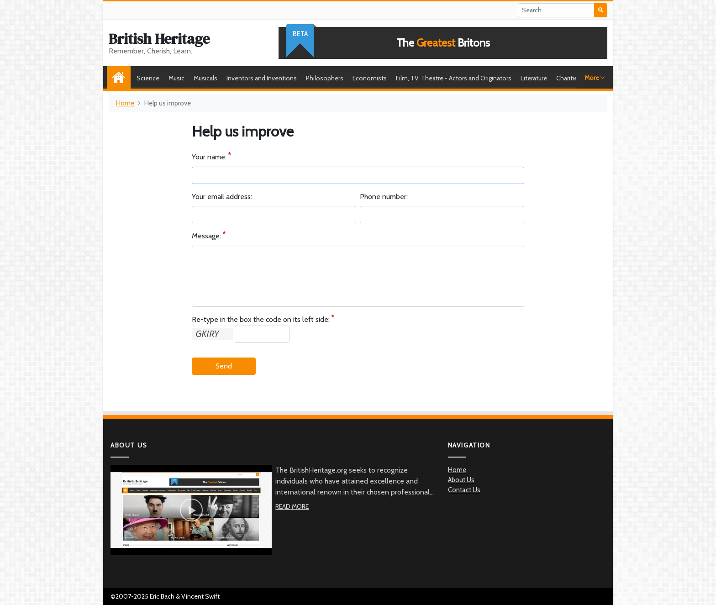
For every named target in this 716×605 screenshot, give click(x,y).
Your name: (209, 157)
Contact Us (464, 490)
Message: (206, 236)
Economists (370, 78)
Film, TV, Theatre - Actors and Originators (453, 78)
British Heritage (159, 39)
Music (176, 78)
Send (224, 366)
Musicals (205, 78)
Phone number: (384, 196)
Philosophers (324, 78)
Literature (534, 78)
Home (121, 78)
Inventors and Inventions (261, 78)
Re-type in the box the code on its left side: (261, 320)
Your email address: (222, 196)
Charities (568, 78)
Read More (292, 506)
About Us (461, 480)
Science (148, 78)
